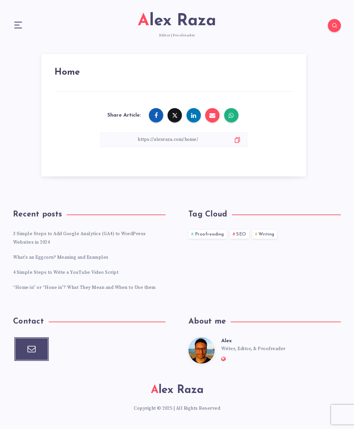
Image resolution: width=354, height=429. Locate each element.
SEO (241, 234)
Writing (266, 234)
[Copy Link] (173, 139)
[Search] (334, 25)
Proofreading (209, 234)
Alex (226, 341)
